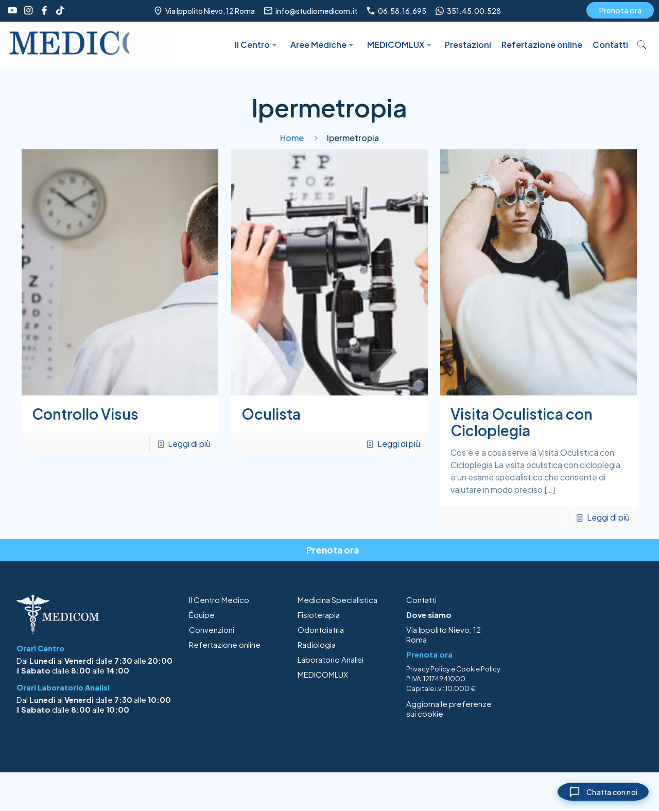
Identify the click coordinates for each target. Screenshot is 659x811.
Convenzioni (211, 629)
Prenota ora (620, 10)
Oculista (271, 414)
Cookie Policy (478, 669)
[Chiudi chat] (596, 790)
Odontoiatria (321, 629)
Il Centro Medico (219, 600)
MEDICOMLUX (323, 674)
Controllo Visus (85, 414)
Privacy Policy (428, 669)
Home (292, 137)
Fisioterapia (319, 614)
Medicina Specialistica (337, 600)
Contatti (421, 600)
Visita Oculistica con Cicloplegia (521, 422)
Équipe (202, 614)
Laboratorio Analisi (330, 659)
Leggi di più (189, 443)
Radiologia (317, 644)
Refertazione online (225, 644)
